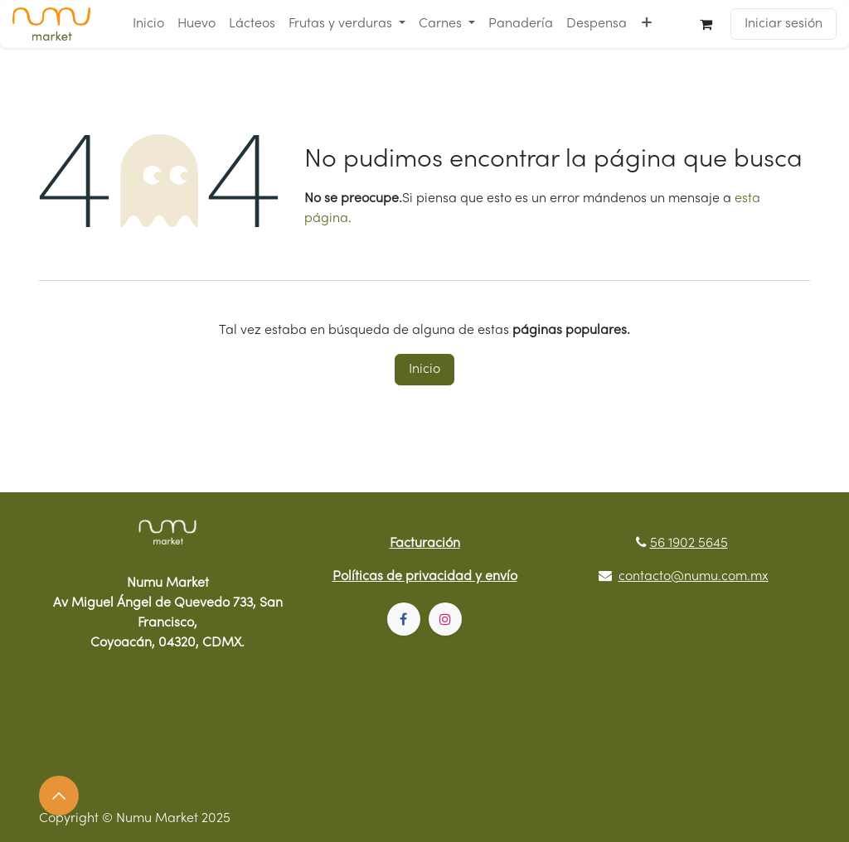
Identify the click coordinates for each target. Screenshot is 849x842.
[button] (59, 795)
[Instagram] (445, 619)
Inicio (424, 369)
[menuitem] (148, 24)
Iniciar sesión (783, 24)
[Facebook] (403, 619)
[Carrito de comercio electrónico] (706, 24)
